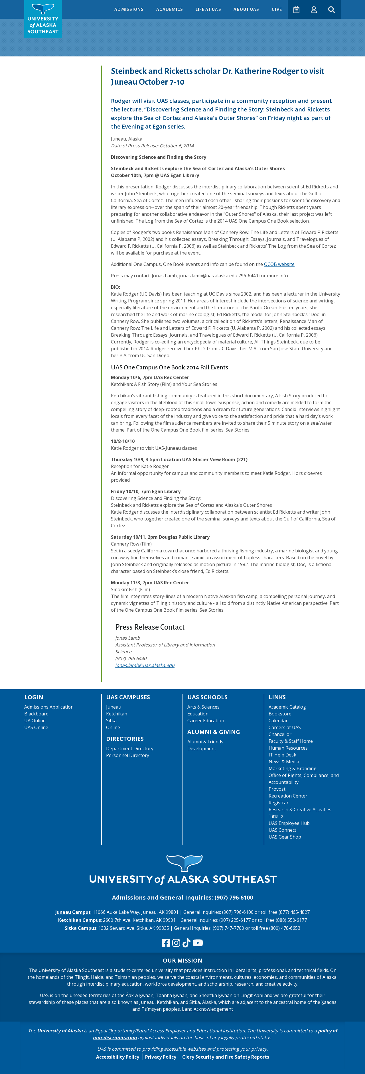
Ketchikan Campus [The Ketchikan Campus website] (79, 920)
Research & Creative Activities (300, 809)
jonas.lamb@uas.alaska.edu (145, 665)
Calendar (278, 720)
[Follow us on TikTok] (186, 943)
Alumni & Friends (205, 742)
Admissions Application (49, 707)
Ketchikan (116, 714)
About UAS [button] (247, 9)
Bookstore (280, 714)
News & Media (284, 761)
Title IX (276, 816)
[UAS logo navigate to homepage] (43, 19)
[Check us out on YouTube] (198, 943)
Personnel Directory (127, 755)
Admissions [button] (129, 9)
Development (201, 748)
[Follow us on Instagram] (176, 943)
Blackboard (36, 714)
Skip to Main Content (26, 6)
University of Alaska (60, 1031)
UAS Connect (282, 830)
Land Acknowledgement (207, 1009)
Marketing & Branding (293, 768)
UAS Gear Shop (285, 837)
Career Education (205, 720)
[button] (313, 9)
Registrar (279, 803)
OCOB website (279, 264)
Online (113, 727)
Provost (277, 789)
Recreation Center (288, 796)
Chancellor (280, 734)
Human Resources (288, 748)
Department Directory (129, 748)
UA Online (35, 720)
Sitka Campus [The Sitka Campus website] (80, 928)
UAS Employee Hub (289, 823)
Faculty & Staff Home (291, 741)
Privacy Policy (160, 1057)
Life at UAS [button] (209, 9)
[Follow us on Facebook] (166, 943)
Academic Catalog (287, 707)
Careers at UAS (285, 727)
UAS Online (36, 727)
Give (277, 9)
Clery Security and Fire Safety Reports (225, 1057)
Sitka (111, 720)
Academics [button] (170, 9)
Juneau (113, 707)
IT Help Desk (282, 755)
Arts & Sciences (203, 707)
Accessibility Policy (117, 1057)
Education (197, 714)
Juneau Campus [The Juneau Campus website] (73, 912)
